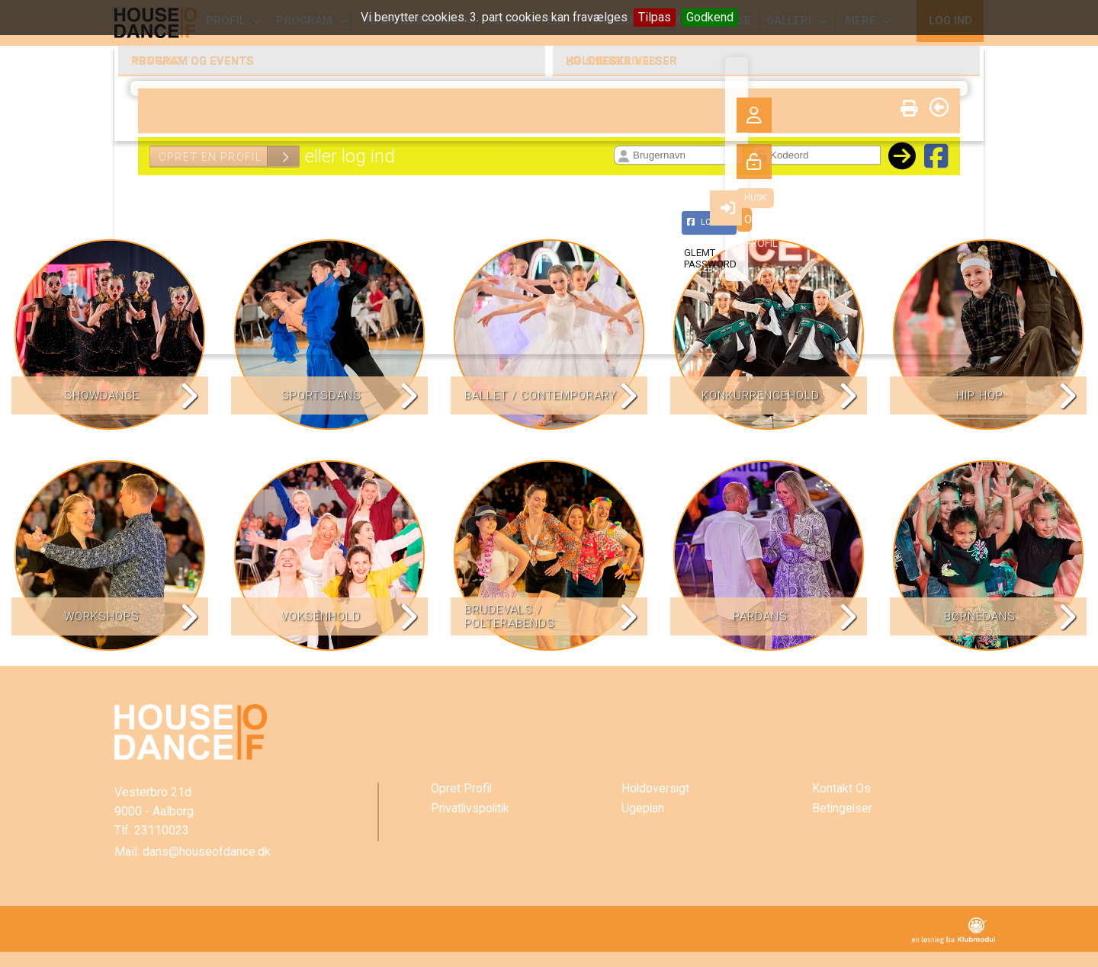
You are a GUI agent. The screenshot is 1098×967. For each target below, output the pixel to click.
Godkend (710, 17)
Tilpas (654, 17)
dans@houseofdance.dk (207, 851)
